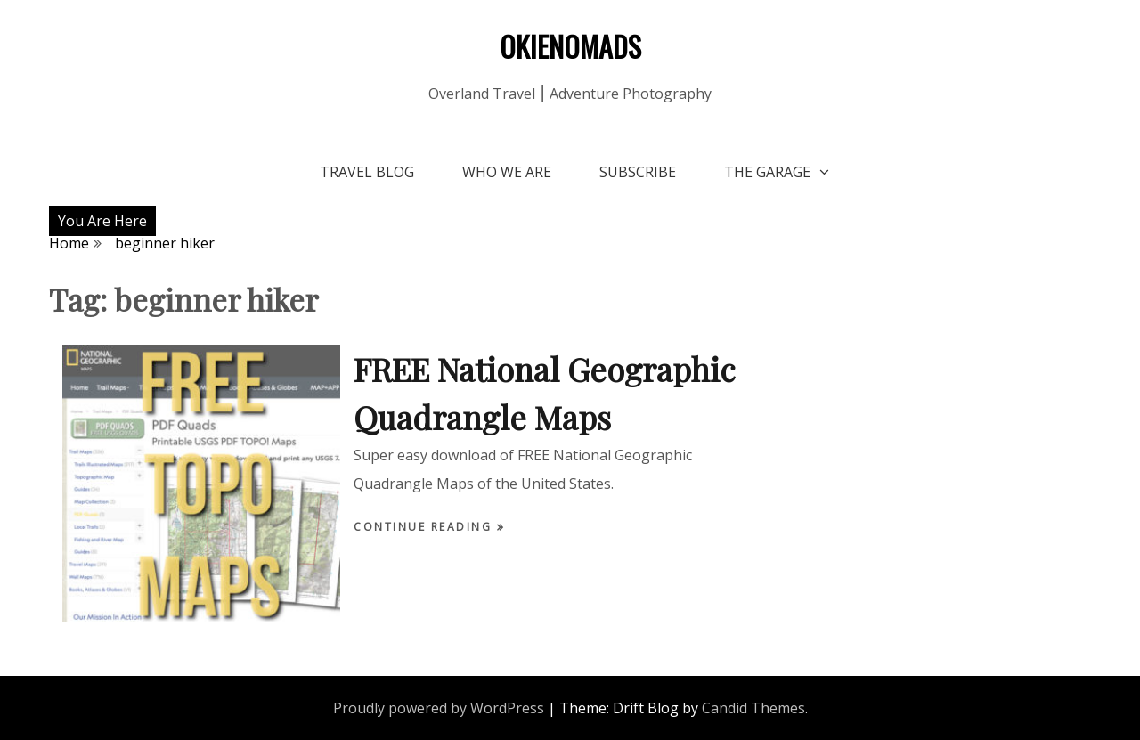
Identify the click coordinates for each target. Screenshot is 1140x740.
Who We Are (506, 172)
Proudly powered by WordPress (438, 708)
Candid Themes (753, 708)
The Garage (767, 172)
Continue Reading (425, 526)
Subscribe (637, 172)
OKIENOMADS (570, 46)
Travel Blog (367, 172)
